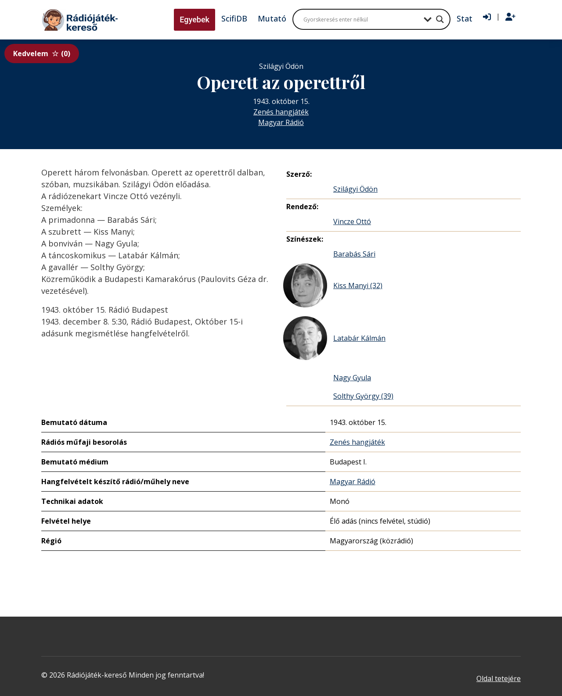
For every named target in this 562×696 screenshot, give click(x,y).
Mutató (272, 18)
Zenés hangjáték (281, 112)
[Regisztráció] (510, 17)
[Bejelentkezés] (487, 17)
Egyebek (194, 19)
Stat (464, 18)
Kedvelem (41, 53)
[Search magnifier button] (440, 19)
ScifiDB (234, 18)
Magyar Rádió (281, 122)
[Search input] (361, 19)
